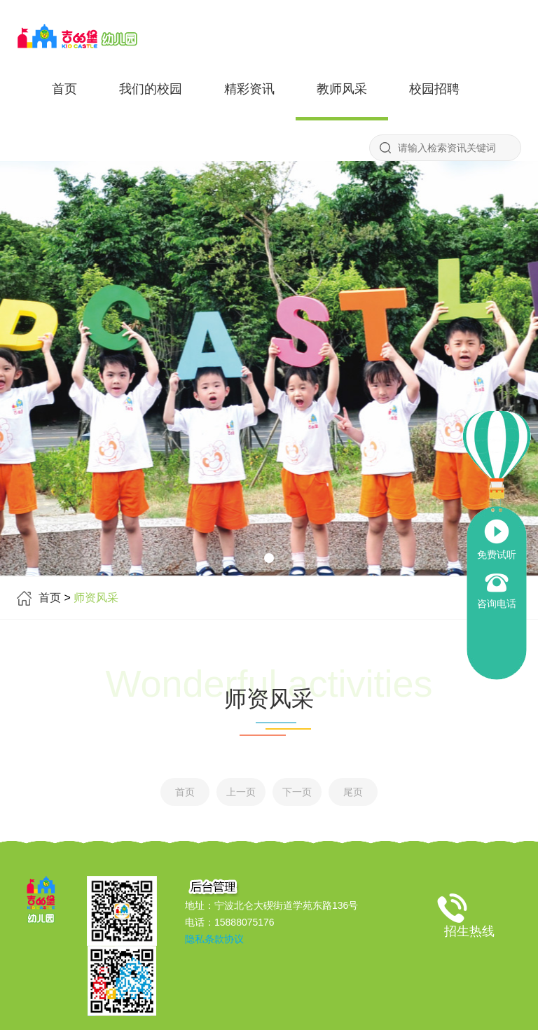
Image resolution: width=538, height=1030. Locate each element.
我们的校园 (150, 89)
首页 (64, 89)
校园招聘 (434, 89)
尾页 (353, 792)
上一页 (241, 792)
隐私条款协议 (214, 939)
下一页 (297, 792)
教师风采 (342, 89)
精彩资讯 (249, 89)
